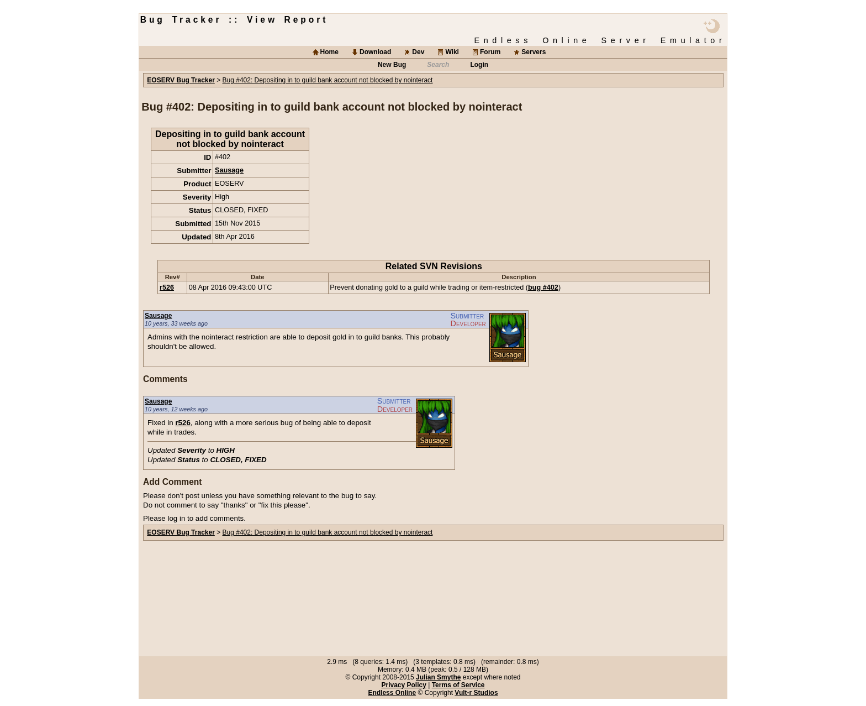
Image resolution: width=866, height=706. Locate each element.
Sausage (229, 170)
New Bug (392, 65)
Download (375, 52)
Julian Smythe (438, 677)
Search (438, 65)
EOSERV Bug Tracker (181, 80)
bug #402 (543, 287)
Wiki (452, 52)
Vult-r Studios (476, 693)
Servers (533, 52)
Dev (418, 52)
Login (479, 65)
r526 (167, 287)
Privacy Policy (403, 685)
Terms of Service (458, 685)
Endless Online (392, 693)
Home (329, 52)
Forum (490, 52)
